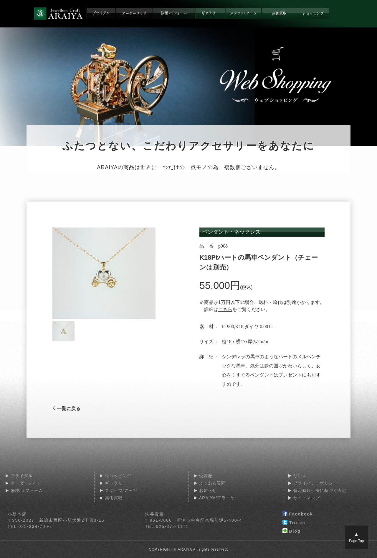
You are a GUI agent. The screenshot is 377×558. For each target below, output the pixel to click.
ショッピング (118, 475)
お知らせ (208, 490)
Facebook (297, 514)
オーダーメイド (26, 483)
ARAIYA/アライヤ (217, 497)
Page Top (356, 537)
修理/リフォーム (27, 490)
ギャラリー (116, 483)
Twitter (294, 523)
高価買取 (114, 497)
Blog (291, 531)
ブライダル (22, 475)
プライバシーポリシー (315, 483)
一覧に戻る (66, 408)
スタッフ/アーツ (121, 490)
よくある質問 (212, 483)
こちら (225, 309)
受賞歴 (205, 475)
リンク (300, 475)
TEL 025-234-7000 (29, 526)
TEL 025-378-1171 (167, 526)
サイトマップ (306, 497)
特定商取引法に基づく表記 (319, 490)
